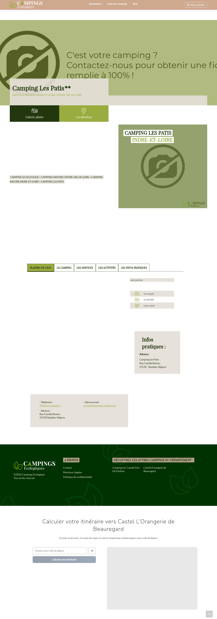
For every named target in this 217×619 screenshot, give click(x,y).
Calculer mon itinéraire (64, 559)
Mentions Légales (72, 472)
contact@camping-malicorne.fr (99, 405)
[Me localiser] (92, 550)
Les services (85, 267)
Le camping (64, 267)
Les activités (107, 267)
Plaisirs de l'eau (40, 267)
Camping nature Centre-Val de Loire (65, 177)
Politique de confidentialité (77, 477)
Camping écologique (24, 177)
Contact (67, 467)
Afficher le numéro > (50, 405)
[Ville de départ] (60, 550)
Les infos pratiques (134, 267)
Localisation (84, 113)
